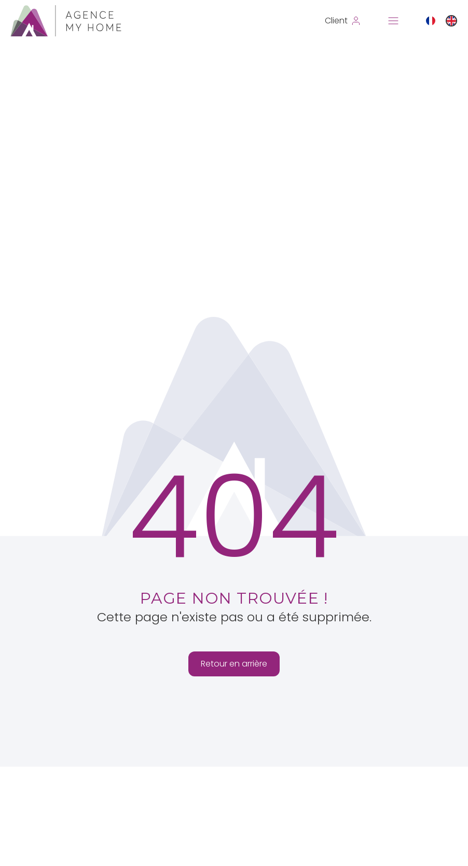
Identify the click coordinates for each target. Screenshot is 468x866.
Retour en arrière (234, 664)
